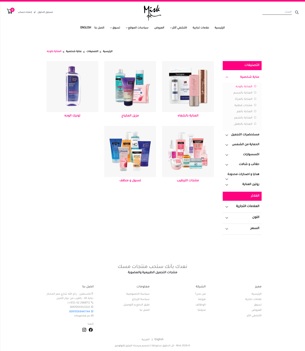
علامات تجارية (201, 28)
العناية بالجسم (245, 93)
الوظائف (201, 304)
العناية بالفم (246, 111)
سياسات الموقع (138, 28)
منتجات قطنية (245, 105)
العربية (146, 339)
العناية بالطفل (245, 124)
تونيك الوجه (72, 116)
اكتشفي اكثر (254, 315)
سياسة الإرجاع (141, 299)
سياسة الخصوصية (138, 294)
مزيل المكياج (130, 116)
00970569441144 (81, 311)
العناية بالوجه (246, 86)
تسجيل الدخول (45, 12)
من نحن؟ (200, 294)
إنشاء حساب (25, 12)
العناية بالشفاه (188, 116)
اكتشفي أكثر (179, 28)
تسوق (116, 28)
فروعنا (202, 299)
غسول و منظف (130, 180)
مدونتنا (202, 310)
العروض (159, 28)
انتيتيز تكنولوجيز (123, 346)
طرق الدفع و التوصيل (136, 304)
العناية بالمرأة (245, 99)
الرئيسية (220, 28)
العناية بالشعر (245, 118)
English (85, 27)
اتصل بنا (99, 28)
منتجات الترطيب (188, 180)
